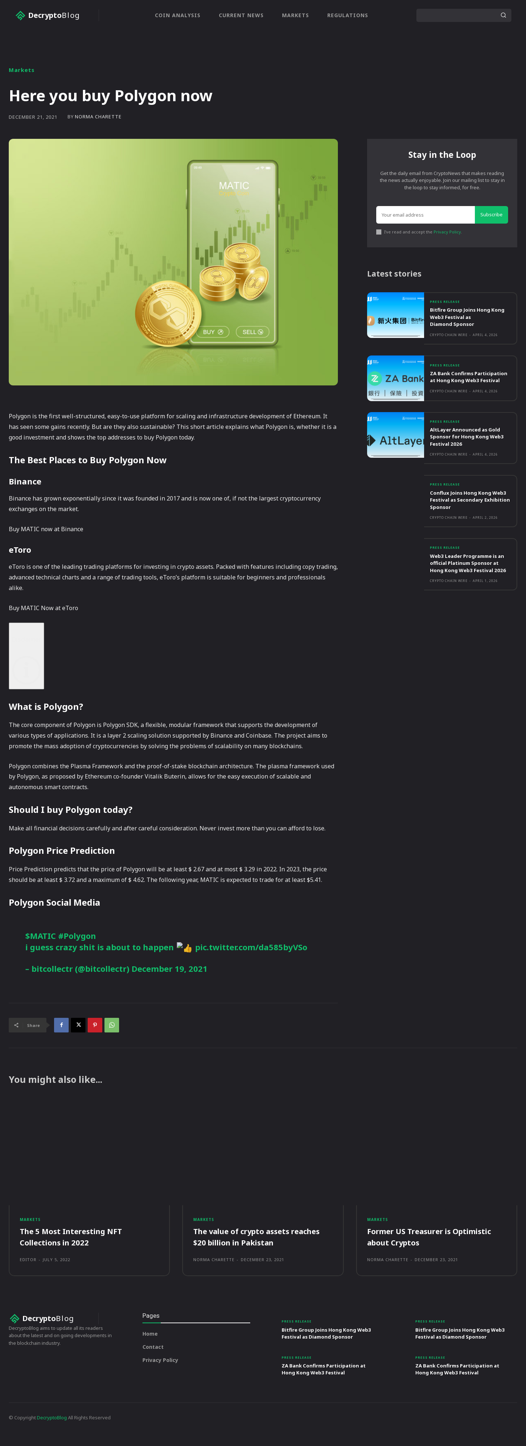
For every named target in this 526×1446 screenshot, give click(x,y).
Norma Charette (98, 116)
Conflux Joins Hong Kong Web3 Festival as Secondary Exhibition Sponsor (468, 515)
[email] (425, 218)
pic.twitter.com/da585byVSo (251, 946)
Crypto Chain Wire (449, 341)
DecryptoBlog (52, 1431)
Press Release (447, 308)
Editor (28, 1264)
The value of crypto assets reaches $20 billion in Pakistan (255, 1241)
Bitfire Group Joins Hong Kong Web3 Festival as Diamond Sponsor (463, 323)
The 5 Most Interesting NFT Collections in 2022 (75, 1241)
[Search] (503, 15)
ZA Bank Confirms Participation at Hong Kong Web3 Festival (468, 387)
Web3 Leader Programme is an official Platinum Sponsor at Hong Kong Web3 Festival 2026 (469, 582)
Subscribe (491, 217)
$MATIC (40, 935)
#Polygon (77, 935)
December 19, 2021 (169, 968)
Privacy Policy (447, 234)
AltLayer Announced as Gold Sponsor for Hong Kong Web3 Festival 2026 (468, 451)
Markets (22, 70)
